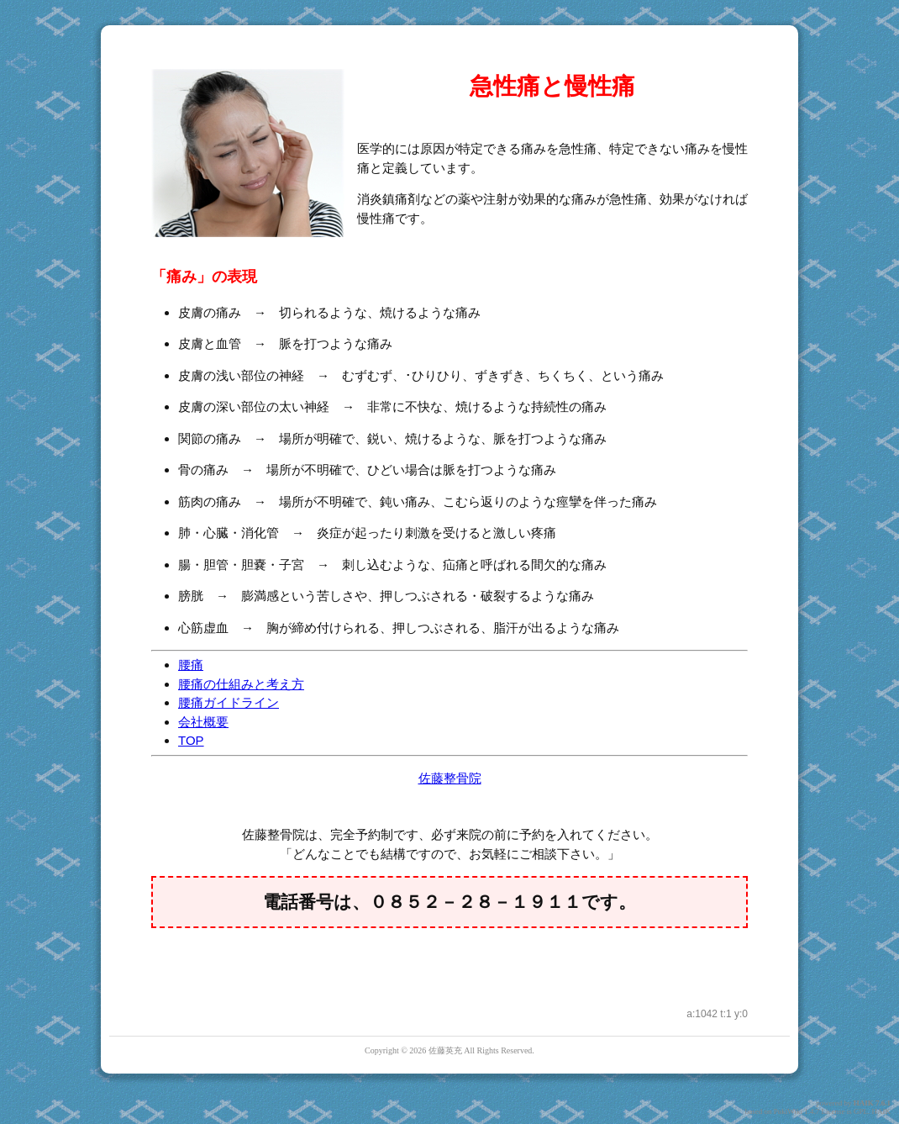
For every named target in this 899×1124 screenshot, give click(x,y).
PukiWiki (788, 1111)
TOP (191, 740)
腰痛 (190, 664)
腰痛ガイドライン (228, 702)
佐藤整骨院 (449, 778)
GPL (861, 1111)
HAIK (864, 1103)
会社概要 (203, 722)
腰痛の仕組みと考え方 (241, 684)
